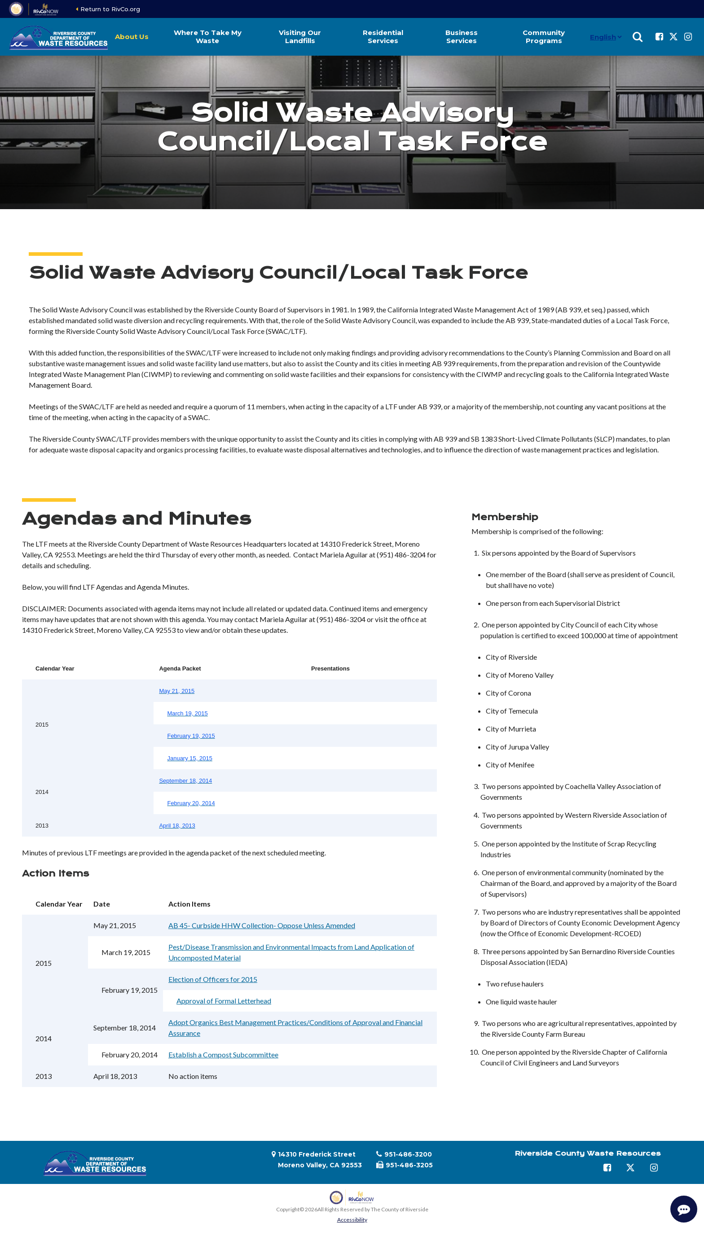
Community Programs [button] (544, 36)
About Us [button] (132, 36)
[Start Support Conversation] (683, 1209)
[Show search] (637, 37)
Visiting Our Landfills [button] (300, 36)
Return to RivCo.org (110, 9)
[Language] (604, 36)
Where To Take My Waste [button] (208, 36)
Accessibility (352, 1219)
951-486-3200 (408, 1154)
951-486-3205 (409, 1165)
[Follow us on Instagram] (688, 37)
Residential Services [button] (383, 36)
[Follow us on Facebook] (659, 37)
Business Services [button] (461, 36)
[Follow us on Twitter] (673, 37)
